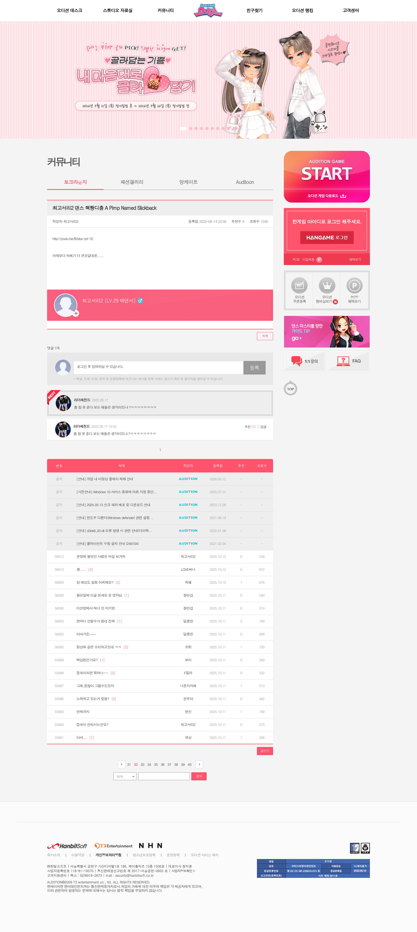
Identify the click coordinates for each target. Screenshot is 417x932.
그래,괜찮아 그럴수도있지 (95, 686)
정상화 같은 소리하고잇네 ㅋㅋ (102, 647)
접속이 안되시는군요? (92, 724)
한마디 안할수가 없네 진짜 (99, 621)
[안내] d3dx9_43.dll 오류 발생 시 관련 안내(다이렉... (114, 530)
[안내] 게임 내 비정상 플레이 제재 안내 (104, 479)
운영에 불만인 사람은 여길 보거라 (100, 556)
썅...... (84, 569)
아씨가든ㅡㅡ (86, 634)
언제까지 (82, 712)
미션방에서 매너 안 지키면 (95, 608)
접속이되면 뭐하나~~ (95, 673)
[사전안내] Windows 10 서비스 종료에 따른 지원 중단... (116, 492)
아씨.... (85, 737)
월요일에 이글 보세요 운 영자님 (102, 595)
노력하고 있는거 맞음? (96, 699)
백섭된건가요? (90, 660)
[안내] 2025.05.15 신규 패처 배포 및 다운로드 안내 (113, 505)
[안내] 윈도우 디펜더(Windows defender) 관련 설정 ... (115, 518)
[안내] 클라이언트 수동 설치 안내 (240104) (107, 543)
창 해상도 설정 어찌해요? (98, 582)
